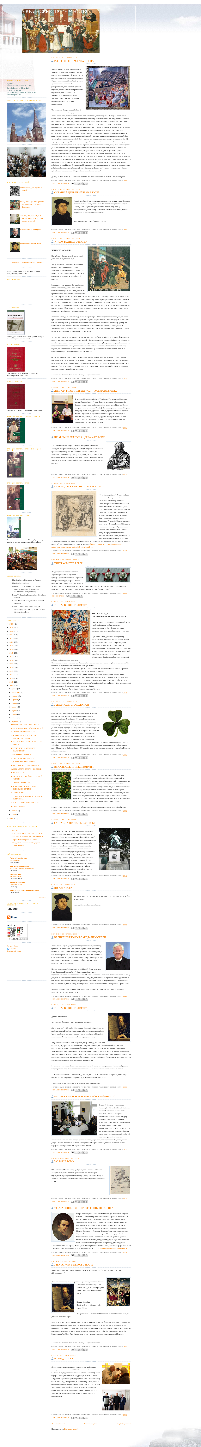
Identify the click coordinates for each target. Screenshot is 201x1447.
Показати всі (42, 897)
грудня (14, 689)
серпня (14, 703)
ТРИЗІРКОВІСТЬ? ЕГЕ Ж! (68, 563)
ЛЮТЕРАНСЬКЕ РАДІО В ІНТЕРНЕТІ (27, 833)
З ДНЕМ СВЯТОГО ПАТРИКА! (71, 704)
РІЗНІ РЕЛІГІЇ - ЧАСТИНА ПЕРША (74, 61)
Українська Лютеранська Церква (24, 840)
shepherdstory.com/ (17, 882)
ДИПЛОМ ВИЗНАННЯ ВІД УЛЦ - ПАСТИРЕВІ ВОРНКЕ (85, 390)
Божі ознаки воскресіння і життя (22, 868)
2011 (11, 678)
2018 (11, 653)
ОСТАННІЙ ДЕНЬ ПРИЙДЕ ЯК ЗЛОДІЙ (76, 192)
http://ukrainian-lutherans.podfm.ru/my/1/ (112, 1248)
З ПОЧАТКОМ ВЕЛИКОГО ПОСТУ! (74, 1264)
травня (14, 714)
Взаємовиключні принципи (30, 229)
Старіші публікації (124, 1424)
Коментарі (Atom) (71, 1429)
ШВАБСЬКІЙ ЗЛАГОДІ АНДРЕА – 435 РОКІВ (79, 437)
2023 (11, 635)
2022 (11, 638)
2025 (11, 627)
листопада (16, 692)
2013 (11, 671)
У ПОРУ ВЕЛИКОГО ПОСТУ (70, 241)
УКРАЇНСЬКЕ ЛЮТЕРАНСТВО (56, 11)
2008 (11, 819)
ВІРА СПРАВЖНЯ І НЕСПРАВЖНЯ (74, 766)
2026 (11, 624)
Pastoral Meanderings (18, 858)
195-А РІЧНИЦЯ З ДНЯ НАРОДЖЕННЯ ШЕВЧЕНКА (83, 1208)
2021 (11, 642)
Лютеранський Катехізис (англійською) (27, 836)
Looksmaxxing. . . (16, 860)
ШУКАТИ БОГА (63, 888)
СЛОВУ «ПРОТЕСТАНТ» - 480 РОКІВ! (75, 823)
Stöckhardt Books (16, 885)
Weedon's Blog (15, 874)
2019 (11, 649)
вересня (15, 700)
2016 (11, 660)
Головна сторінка (91, 1424)
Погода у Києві (12, 946)
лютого (15, 811)
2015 (11, 664)
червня (14, 710)
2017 (11, 656)
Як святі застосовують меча (30, 244)
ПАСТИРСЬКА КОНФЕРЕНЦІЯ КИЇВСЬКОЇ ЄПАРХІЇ (84, 1096)
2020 (11, 646)
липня (14, 707)
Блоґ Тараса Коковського (20, 866)
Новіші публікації (58, 1424)
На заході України (64, 1358)
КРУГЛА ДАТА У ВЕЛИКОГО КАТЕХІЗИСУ (79, 486)
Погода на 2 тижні (14, 951)
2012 (11, 675)
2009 (11, 686)
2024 (11, 631)
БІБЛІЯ (15, 830)
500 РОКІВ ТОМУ (64, 1161)
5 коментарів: (58, 596)
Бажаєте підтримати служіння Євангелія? (28, 262)
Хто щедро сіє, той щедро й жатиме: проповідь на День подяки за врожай (31, 218)
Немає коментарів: (61, 183)
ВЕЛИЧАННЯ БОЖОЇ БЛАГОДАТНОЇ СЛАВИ (80, 937)
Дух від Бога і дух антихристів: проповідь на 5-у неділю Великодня (32, 204)
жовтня (15, 696)
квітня (14, 718)
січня (14, 814)
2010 (11, 682)
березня (15, 721)
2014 (11, 667)
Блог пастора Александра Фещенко (24, 890)
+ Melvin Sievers (15, 877)
